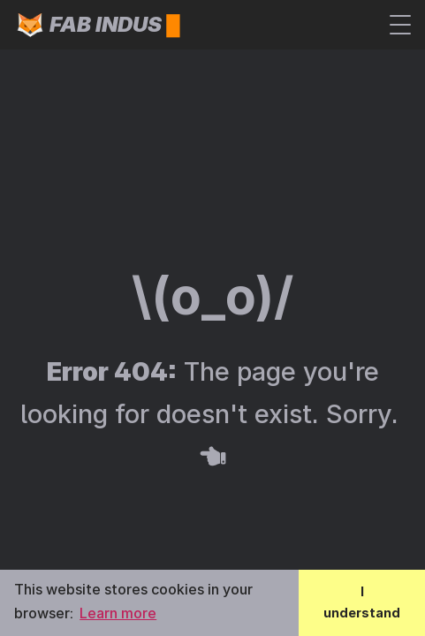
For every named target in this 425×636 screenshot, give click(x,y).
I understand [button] (361, 602)
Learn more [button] (118, 613)
